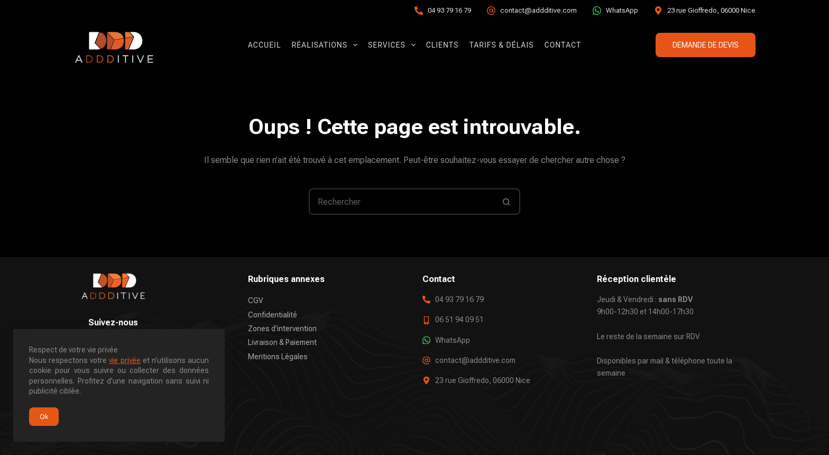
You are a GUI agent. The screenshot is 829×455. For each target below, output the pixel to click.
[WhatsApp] (597, 10)
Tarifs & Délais (501, 45)
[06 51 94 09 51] (426, 320)
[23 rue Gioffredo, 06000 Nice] (658, 10)
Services (394, 45)
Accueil (264, 45)
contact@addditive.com (538, 10)
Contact (563, 45)
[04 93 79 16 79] (418, 10)
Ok (44, 417)
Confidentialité (272, 314)
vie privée (124, 360)
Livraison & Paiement (282, 342)
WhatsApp (622, 10)
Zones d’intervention (282, 328)
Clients (442, 45)
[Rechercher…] (401, 201)
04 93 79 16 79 (449, 10)
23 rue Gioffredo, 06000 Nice (711, 10)
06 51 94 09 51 (459, 319)
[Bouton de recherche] (506, 201)
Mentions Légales (278, 356)
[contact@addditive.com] (491, 10)
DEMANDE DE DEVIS (706, 45)
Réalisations (326, 45)
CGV (255, 300)
